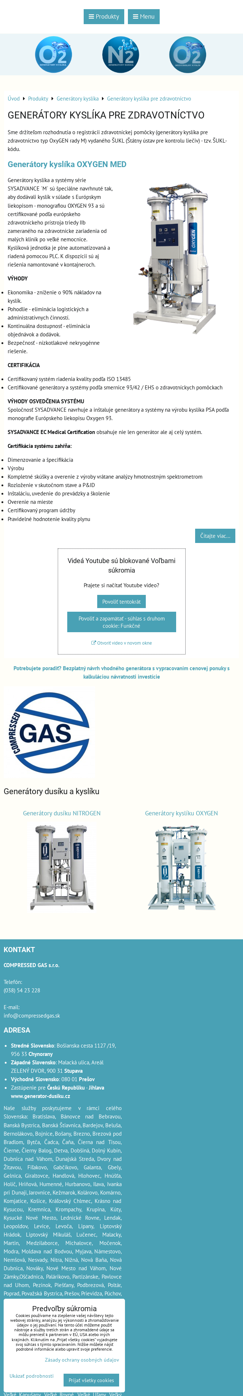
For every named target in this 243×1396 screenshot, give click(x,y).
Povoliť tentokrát (121, 601)
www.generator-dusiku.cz (40, 1095)
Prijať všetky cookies (91, 1380)
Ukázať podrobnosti (32, 1376)
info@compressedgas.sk (32, 1015)
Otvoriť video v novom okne (121, 643)
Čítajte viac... (215, 535)
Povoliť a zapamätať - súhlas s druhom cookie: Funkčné (122, 622)
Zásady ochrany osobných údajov (82, 1359)
